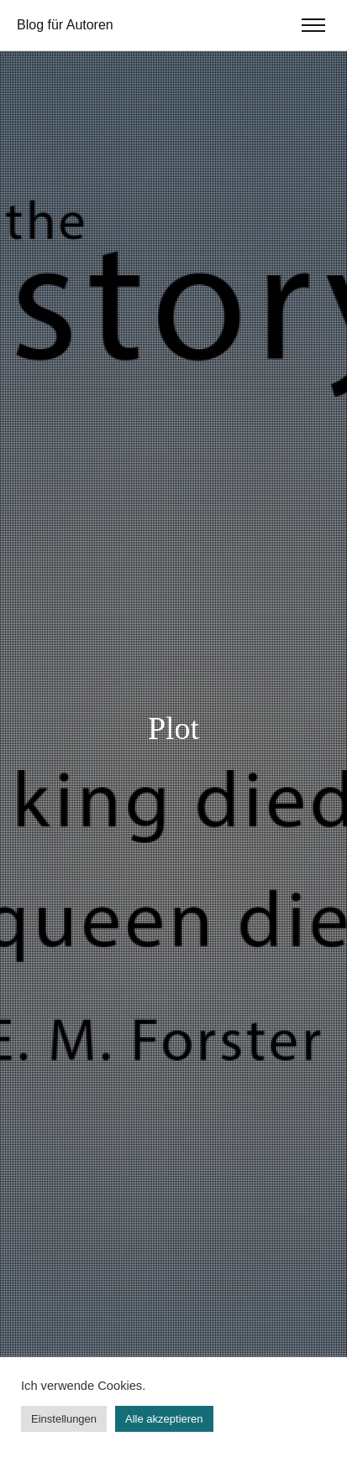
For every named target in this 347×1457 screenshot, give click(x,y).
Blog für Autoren (65, 25)
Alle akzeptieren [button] (164, 1419)
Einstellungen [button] (64, 1419)
